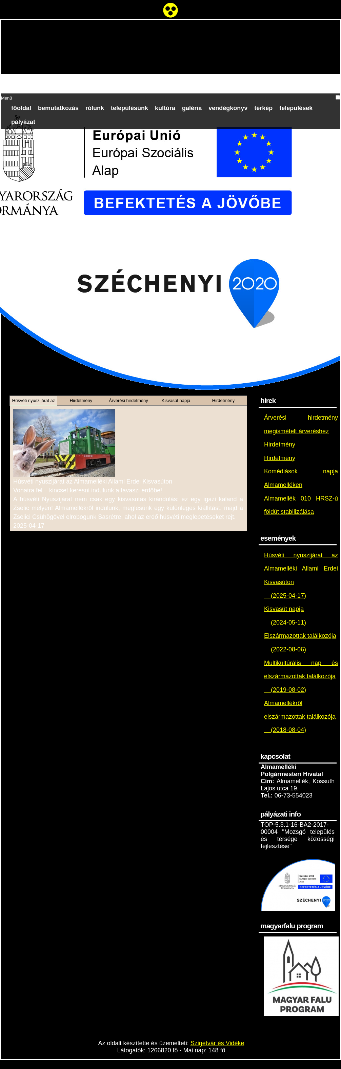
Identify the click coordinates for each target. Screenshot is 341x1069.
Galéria (192, 108)
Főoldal (21, 108)
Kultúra (165, 108)
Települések (296, 108)
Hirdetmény (279, 444)
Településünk (129, 108)
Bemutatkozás (58, 108)
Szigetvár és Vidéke (217, 1043)
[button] (338, 97)
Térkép (263, 108)
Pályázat (23, 122)
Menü (6, 98)
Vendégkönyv (227, 108)
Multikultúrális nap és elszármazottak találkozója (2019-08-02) (301, 676)
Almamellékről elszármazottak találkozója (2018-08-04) (300, 716)
